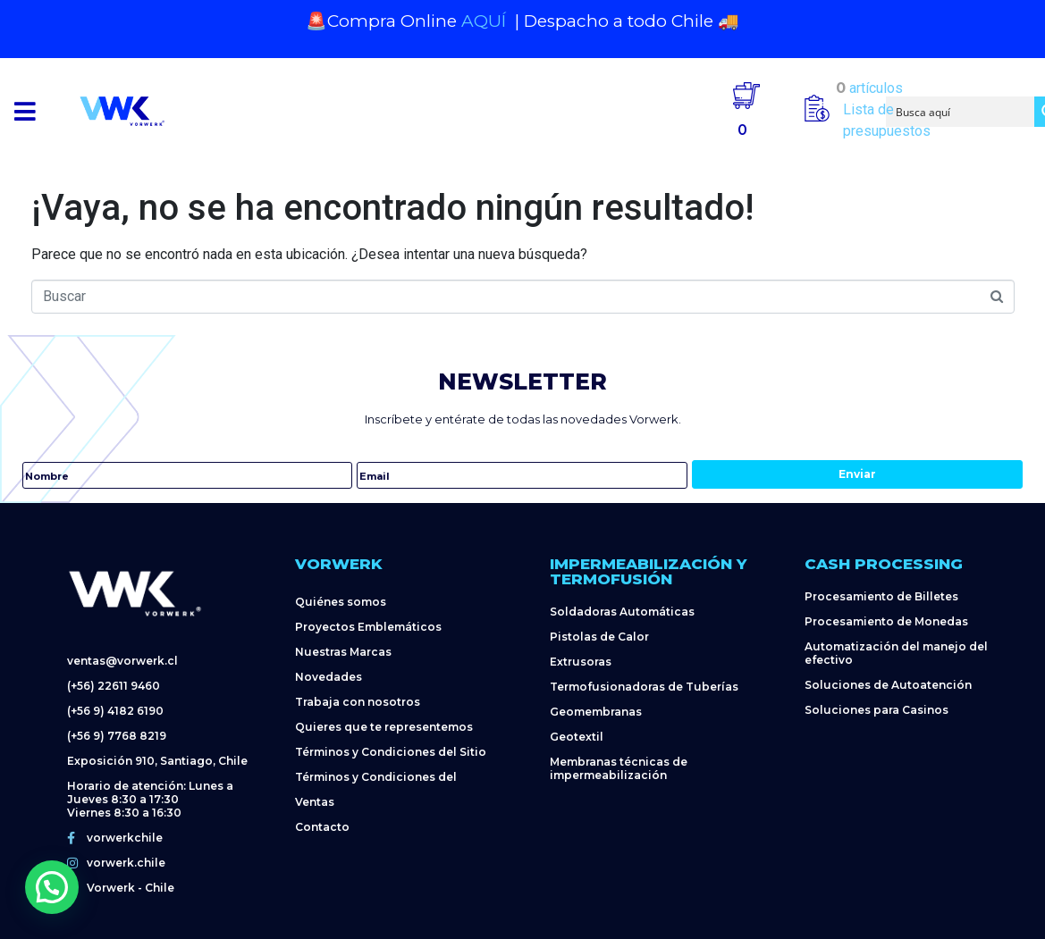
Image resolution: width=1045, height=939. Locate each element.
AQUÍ (485, 21)
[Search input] (961, 112)
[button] (24, 111)
